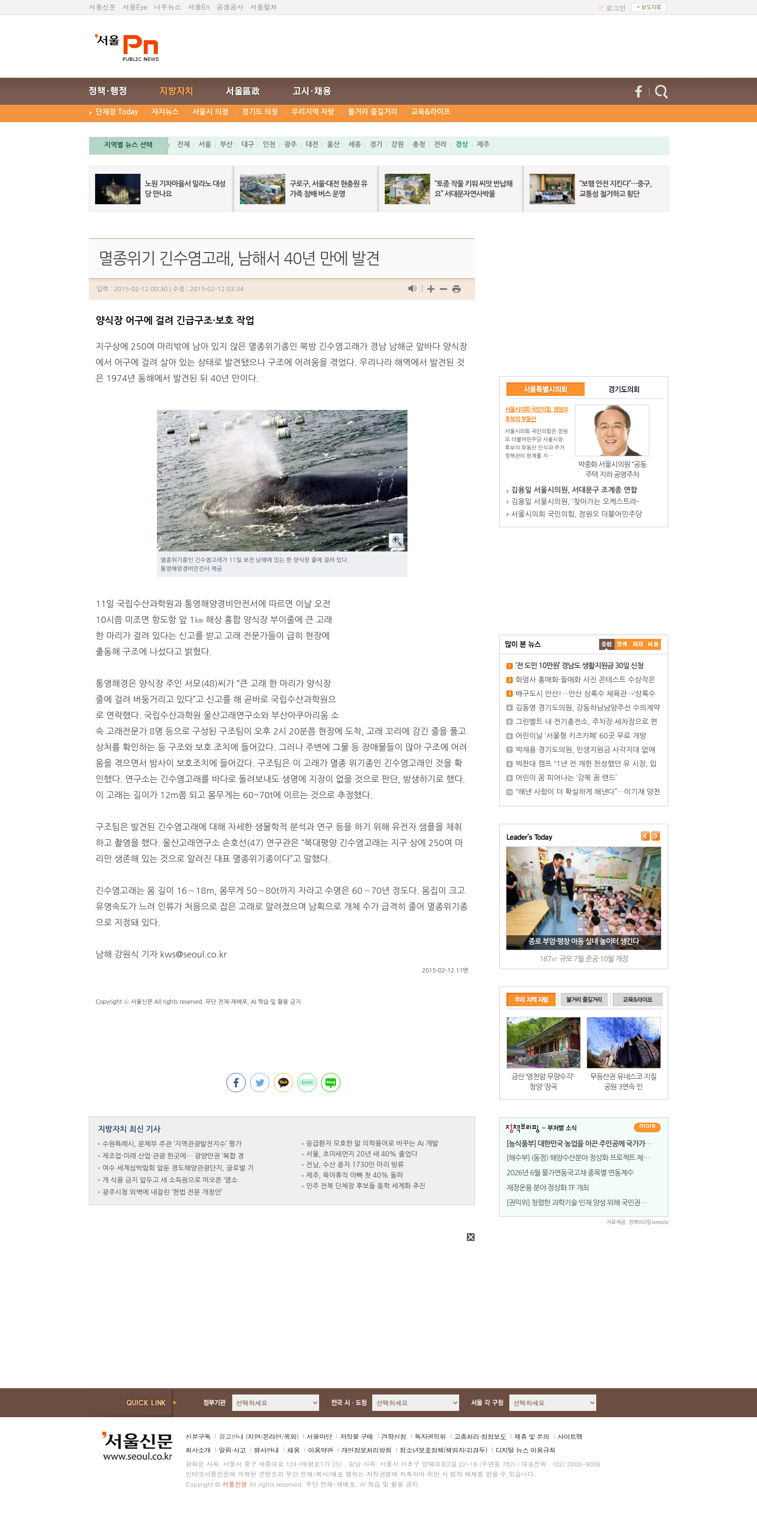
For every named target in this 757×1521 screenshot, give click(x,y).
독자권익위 (430, 1436)
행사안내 (266, 1450)
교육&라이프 (430, 111)
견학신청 (394, 1436)
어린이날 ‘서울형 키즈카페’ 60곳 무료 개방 (581, 735)
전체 (183, 144)
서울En (199, 7)
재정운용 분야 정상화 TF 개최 (547, 1187)
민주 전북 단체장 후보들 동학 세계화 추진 (365, 1186)
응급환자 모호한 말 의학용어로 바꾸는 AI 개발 (372, 1143)
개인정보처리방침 (366, 1450)
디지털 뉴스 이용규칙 (525, 1450)
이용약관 (320, 1450)
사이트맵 (570, 1436)
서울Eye (135, 7)
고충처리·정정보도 (480, 1436)
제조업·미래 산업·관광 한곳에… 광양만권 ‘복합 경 (173, 1156)
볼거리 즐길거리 (373, 111)
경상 (461, 144)
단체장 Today (117, 111)
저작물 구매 (356, 1436)
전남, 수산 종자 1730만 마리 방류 (355, 1164)
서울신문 (102, 7)
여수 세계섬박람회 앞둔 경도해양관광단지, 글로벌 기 (177, 1168)
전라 (440, 144)
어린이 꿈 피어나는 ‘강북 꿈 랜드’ (566, 777)
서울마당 (319, 1436)
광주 (290, 144)
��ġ (622, 644)
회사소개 (197, 1450)
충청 (419, 144)
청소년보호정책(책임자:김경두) (443, 1450)
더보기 (647, 1127)
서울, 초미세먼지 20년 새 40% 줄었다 (362, 1154)
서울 (204, 144)
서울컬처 (263, 7)
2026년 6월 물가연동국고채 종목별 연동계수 (569, 1172)
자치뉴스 (165, 111)
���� (607, 644)
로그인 (616, 8)
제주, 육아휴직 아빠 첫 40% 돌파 (354, 1175)
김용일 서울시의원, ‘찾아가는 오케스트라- (575, 501)
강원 (397, 144)
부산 (226, 144)
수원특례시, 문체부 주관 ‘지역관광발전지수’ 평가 (171, 1144)
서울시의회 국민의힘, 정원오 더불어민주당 (576, 514)
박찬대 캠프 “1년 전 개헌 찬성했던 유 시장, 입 (586, 763)
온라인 (272, 1436)
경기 (376, 144)
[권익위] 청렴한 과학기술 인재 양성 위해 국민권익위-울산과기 (593, 1202)
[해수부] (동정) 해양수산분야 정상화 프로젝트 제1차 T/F (584, 1157)
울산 (333, 144)
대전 (312, 144)
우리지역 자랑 (313, 111)
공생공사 (229, 7)
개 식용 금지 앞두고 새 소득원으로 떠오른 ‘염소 (170, 1180)
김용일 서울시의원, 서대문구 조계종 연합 (574, 489)
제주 (483, 144)
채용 (293, 1450)
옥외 (290, 1436)
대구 (247, 144)
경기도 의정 (260, 111)
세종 (355, 144)
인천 (269, 144)
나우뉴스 (167, 7)
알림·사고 (232, 1450)
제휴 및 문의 (531, 1436)
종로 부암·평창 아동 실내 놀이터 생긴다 (584, 941)
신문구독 (197, 1436)
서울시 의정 (210, 111)
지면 (254, 1436)
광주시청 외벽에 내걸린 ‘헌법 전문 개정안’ (162, 1192)
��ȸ (653, 644)
